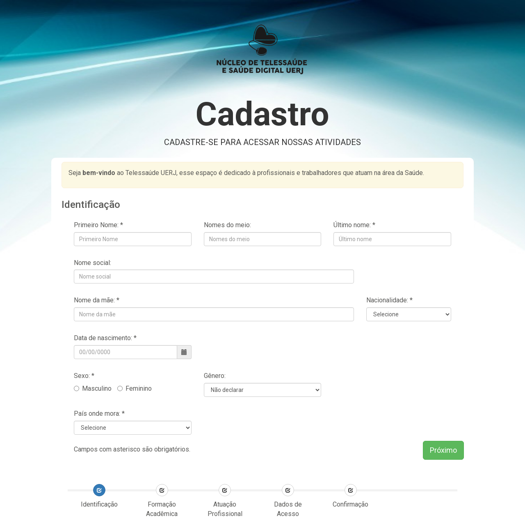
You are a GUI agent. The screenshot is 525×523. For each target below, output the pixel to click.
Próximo (443, 450)
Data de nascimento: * (105, 338)
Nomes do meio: (227, 225)
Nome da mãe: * (96, 300)
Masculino (93, 388)
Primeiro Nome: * (98, 225)
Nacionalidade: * (389, 300)
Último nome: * (354, 225)
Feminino (134, 388)
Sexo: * (85, 376)
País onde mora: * (99, 413)
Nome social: (92, 263)
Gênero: (215, 376)
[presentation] (450, 495)
